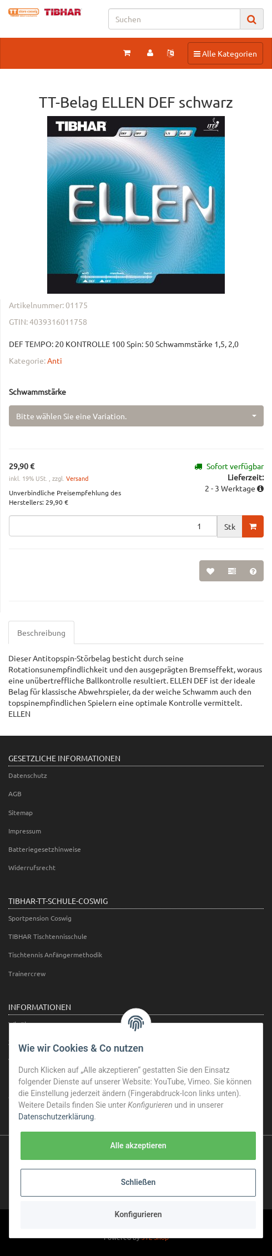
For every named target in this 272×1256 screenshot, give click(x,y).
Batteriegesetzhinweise (44, 849)
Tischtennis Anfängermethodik (55, 954)
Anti (54, 360)
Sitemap (20, 812)
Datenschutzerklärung (56, 1116)
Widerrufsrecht (32, 867)
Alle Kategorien (225, 52)
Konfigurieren (138, 1214)
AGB (15, 793)
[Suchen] (174, 18)
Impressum (24, 830)
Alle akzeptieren (138, 1145)
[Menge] (113, 525)
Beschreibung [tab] (41, 632)
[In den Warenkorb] (253, 526)
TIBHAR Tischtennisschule (47, 936)
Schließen (138, 1182)
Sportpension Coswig (40, 917)
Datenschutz (27, 775)
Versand (77, 478)
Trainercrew (27, 973)
